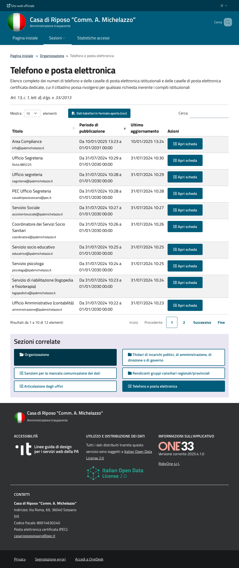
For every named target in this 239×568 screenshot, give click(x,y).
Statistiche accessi (93, 38)
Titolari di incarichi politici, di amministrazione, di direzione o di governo (169, 357)
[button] (224, 5)
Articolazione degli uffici (41, 386)
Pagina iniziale (21, 56)
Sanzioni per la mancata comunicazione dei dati (60, 373)
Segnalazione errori (50, 559)
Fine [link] (221, 322)
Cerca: (183, 113)
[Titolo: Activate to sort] (43, 128)
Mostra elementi (33, 113)
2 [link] (184, 322)
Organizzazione (52, 56)
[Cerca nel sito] (226, 22)
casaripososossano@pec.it (34, 536)
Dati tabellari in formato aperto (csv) (99, 113)
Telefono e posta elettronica (157, 386)
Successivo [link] (202, 322)
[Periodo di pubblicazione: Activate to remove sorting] (103, 128)
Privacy (20, 559)
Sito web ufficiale (20, 5)
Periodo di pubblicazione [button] (92, 128)
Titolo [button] (17, 131)
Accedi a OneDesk (89, 559)
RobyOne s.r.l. (169, 463)
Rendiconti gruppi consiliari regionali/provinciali (169, 373)
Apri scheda (185, 144)
